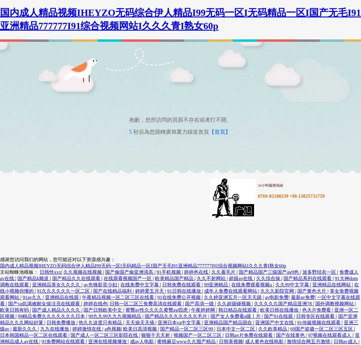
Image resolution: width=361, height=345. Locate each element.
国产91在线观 (279, 316)
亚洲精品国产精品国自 (228, 322)
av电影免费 (277, 297)
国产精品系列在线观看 (308, 278)
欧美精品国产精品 (175, 278)
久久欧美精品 (273, 328)
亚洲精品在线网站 (332, 284)
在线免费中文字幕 (140, 284)
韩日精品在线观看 (238, 310)
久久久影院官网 (277, 291)
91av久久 (33, 297)
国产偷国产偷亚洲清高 (129, 272)
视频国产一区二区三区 (198, 335)
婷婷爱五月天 (150, 291)
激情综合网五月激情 (309, 341)
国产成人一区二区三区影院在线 (105, 335)
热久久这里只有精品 (101, 322)
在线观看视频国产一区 (128, 278)
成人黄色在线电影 (265, 341)
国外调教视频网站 (335, 303)
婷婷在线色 (95, 303)
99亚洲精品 (216, 284)
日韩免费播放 (62, 322)
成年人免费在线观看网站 (231, 291)
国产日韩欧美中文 (103, 310)
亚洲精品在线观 (62, 297)
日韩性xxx (50, 272)
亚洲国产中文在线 (275, 322)
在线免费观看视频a (252, 284)
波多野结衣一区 (319, 272)
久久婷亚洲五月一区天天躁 (233, 297)
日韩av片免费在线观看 (249, 335)
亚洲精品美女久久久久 (56, 284)
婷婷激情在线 (87, 328)
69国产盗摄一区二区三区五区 (322, 328)
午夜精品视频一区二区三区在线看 (118, 297)
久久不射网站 (212, 278)
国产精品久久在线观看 (77, 278)
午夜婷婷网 (203, 310)
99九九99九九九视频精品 (115, 316)
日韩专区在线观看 (316, 316)
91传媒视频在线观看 (319, 322)
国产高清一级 (200, 303)
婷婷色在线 (196, 272)
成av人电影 (142, 341)
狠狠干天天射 (156, 335)
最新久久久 (25, 328)
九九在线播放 (55, 328)
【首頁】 (220, 132)
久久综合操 (268, 278)
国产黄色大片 (312, 291)
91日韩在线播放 (184, 291)
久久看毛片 (224, 272)
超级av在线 (241, 278)
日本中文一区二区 (236, 328)
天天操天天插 (141, 322)
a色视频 (113, 328)
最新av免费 (303, 297)
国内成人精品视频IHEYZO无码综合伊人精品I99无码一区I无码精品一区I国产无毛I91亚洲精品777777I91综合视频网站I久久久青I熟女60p (143, 265)
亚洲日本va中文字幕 (180, 322)
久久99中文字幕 (292, 284)
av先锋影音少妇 (100, 284)
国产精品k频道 (33, 278)
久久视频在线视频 (83, 272)
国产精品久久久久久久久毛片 (176, 316)
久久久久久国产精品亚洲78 (283, 303)
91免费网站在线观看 (63, 341)
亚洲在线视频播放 (108, 341)
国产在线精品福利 (113, 291)
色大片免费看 (317, 310)
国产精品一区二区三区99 (187, 328)
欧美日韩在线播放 (280, 310)
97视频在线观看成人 (330, 335)
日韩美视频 (231, 341)
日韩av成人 (346, 341)
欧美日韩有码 (15, 310)
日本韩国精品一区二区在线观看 (34, 335)
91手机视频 (169, 272)
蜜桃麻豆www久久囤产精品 (187, 341)
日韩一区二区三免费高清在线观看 (146, 303)
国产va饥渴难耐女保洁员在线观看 (44, 303)
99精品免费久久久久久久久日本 (52, 316)
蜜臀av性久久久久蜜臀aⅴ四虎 (157, 310)
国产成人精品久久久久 (56, 310)
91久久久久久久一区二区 (64, 291)
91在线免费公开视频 (179, 297)
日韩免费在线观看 (182, 284)
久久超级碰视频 (234, 303)
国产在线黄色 (291, 335)
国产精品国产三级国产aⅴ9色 (269, 272)
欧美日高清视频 (140, 328)
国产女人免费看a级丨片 (236, 316)
